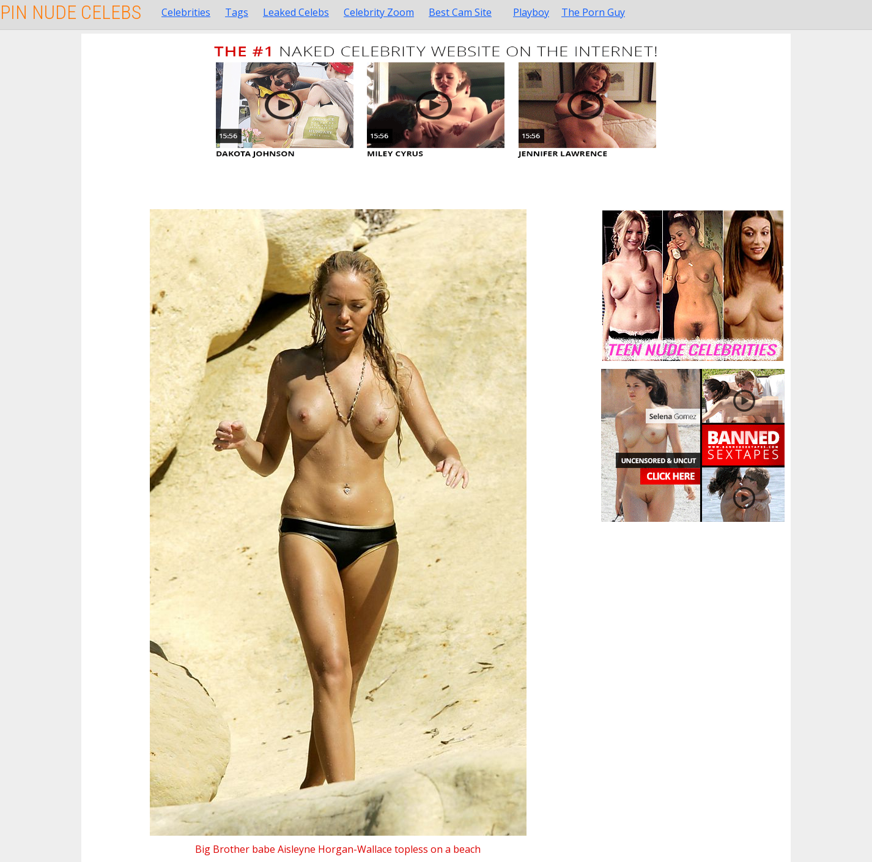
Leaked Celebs (296, 12)
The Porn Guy (593, 12)
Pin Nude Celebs (70, 12)
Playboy (531, 12)
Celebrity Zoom (379, 12)
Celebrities (185, 12)
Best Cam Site (460, 12)
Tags (236, 12)
